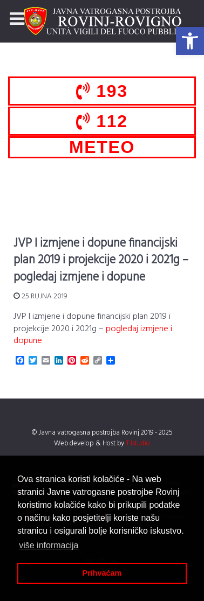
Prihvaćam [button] (102, 573)
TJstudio (138, 443)
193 (101, 91)
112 (101, 121)
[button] (190, 41)
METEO (102, 147)
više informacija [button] (48, 545)
